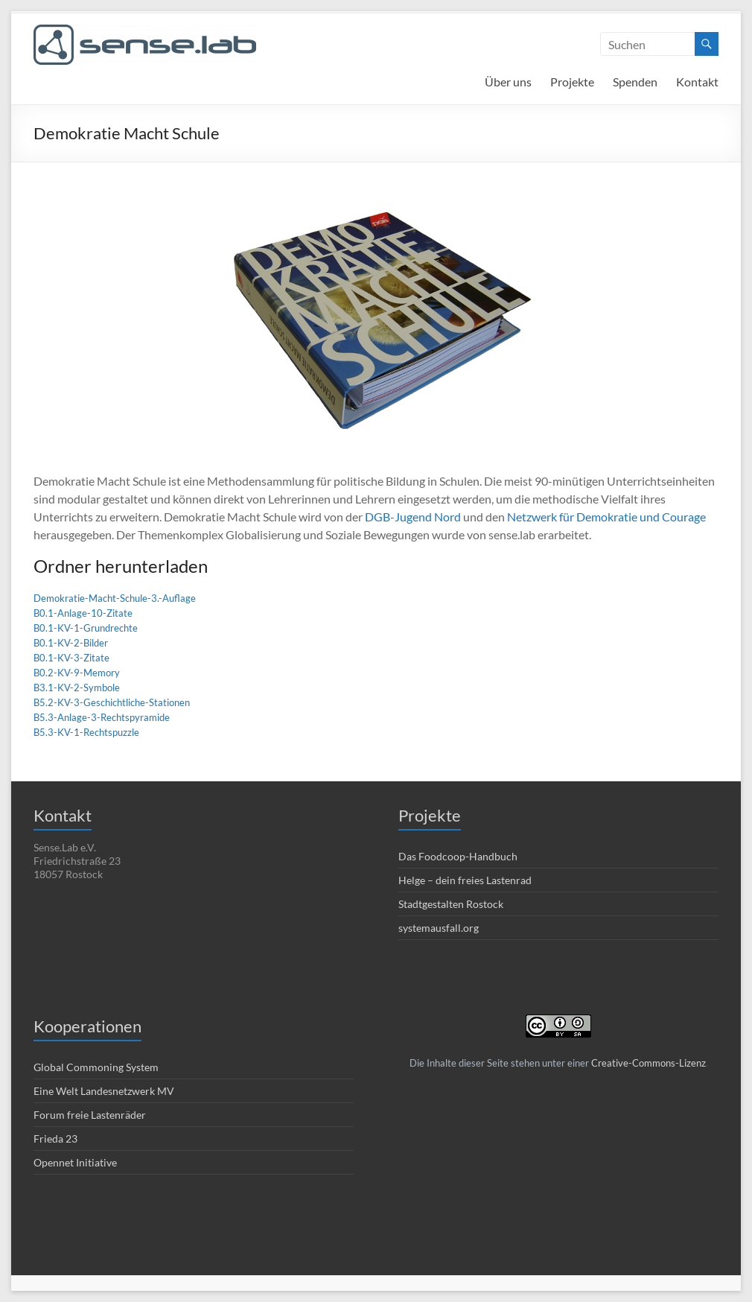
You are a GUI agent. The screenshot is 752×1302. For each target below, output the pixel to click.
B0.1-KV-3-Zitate (71, 658)
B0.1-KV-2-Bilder (71, 643)
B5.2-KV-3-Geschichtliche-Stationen (112, 702)
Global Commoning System (96, 1067)
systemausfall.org (438, 927)
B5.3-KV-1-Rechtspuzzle (86, 732)
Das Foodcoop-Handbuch (457, 856)
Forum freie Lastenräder (90, 1114)
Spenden (635, 81)
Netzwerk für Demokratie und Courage (606, 516)
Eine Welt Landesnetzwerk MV (104, 1091)
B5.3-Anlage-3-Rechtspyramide (102, 717)
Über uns (508, 81)
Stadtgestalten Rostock (450, 904)
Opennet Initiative (75, 1162)
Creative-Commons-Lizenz (648, 1063)
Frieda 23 (55, 1138)
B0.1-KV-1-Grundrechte (86, 628)
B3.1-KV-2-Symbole (77, 687)
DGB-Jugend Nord (413, 516)
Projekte (572, 81)
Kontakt (697, 81)
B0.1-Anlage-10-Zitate (83, 613)
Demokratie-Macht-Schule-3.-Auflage (115, 598)
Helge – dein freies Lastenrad (465, 880)
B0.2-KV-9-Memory (77, 673)
